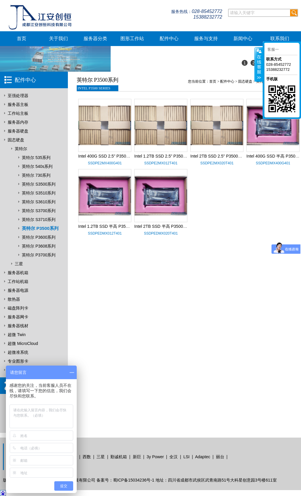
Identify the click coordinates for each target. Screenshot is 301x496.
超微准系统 (18, 352)
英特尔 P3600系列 (38, 237)
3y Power (155, 456)
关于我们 (58, 38)
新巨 (137, 456)
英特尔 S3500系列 (38, 184)
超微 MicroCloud (23, 343)
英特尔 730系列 (36, 175)
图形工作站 (132, 38)
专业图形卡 (18, 361)
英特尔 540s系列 (37, 166)
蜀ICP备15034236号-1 (133, 480)
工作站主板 (18, 113)
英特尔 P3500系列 (40, 228)
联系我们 (279, 38)
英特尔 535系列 (36, 157)
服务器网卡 (18, 317)
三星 (19, 263)
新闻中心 (242, 38)
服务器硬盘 (18, 131)
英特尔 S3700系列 (38, 210)
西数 (87, 456)
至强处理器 (18, 95)
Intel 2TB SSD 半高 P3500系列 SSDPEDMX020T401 (183, 226)
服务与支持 (206, 38)
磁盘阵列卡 (18, 308)
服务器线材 (18, 325)
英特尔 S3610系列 (38, 201)
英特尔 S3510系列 (38, 193)
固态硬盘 (16, 139)
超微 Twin (17, 334)
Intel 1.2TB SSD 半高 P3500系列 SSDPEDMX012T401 (128, 226)
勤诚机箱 (118, 456)
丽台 (220, 456)
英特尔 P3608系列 (38, 246)
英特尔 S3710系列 (38, 219)
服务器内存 (18, 122)
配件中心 (169, 38)
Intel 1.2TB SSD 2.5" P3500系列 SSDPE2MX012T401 (183, 156)
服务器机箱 (18, 272)
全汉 (173, 456)
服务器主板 (18, 104)
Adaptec (202, 456)
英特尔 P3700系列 (38, 255)
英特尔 (21, 148)
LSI (186, 456)
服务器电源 (18, 290)
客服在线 (258, 64)
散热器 (14, 299)
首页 (21, 38)
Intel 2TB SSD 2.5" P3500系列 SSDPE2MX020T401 (238, 156)
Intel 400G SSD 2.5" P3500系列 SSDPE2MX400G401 (127, 156)
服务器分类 (95, 38)
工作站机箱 (18, 281)
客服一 (273, 49)
